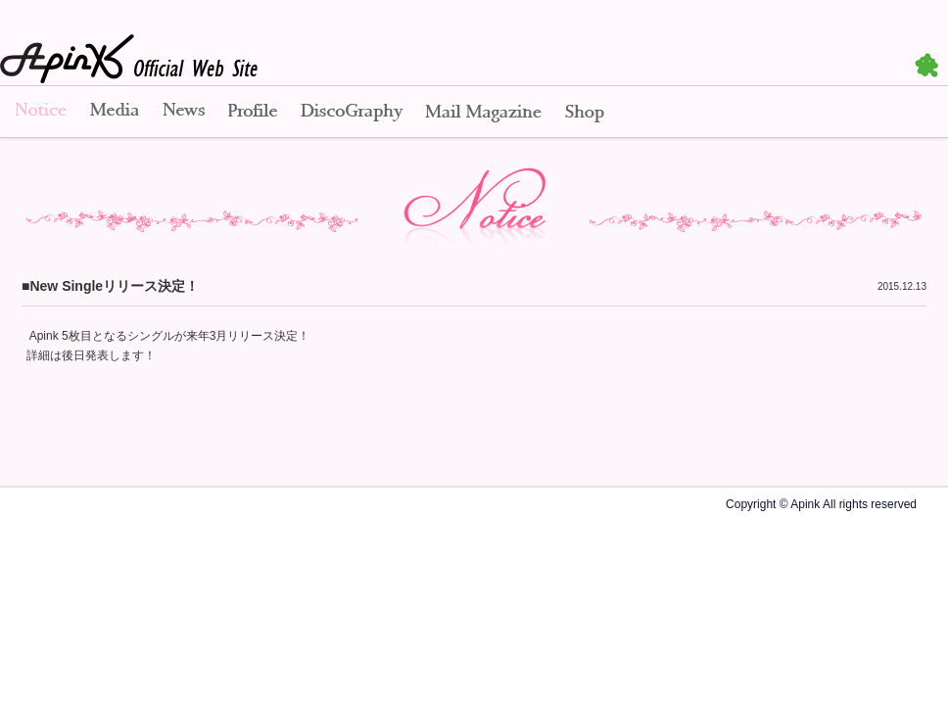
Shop (584, 112)
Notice (39, 112)
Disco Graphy (351, 112)
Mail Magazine (483, 112)
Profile (252, 112)
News (184, 112)
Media (114, 112)
